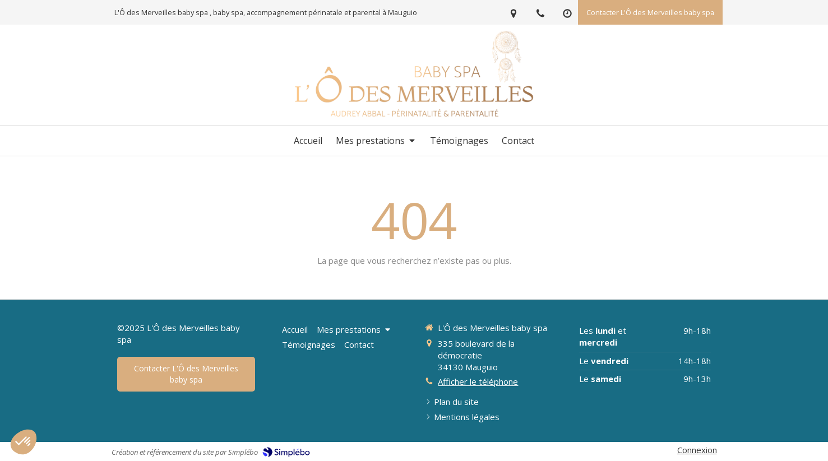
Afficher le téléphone (478, 381)
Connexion (697, 449)
